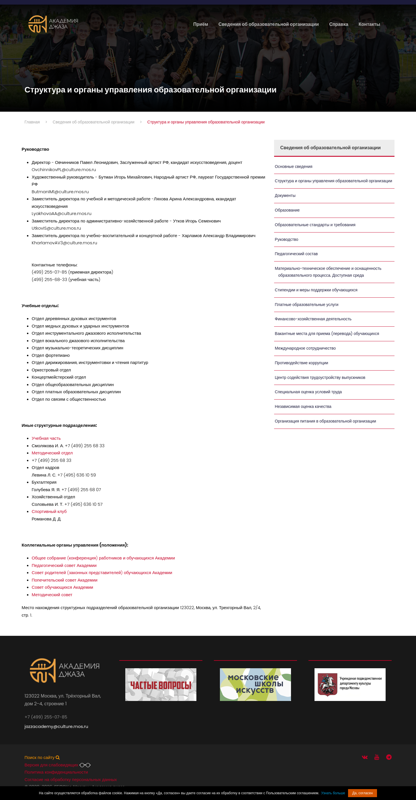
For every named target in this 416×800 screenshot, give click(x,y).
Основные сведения (294, 166)
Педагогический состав (296, 254)
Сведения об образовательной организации (268, 24)
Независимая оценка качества (303, 406)
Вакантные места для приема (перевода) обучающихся (327, 333)
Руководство (286, 239)
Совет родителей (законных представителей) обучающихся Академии (102, 573)
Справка (338, 24)
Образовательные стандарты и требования (315, 225)
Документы (285, 195)
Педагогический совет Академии (64, 565)
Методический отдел (52, 453)
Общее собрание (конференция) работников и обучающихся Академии (103, 558)
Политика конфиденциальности (56, 772)
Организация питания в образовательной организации (325, 421)
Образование (287, 210)
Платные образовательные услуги (307, 304)
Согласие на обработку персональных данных (71, 779)
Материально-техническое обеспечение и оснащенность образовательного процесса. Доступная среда (328, 272)
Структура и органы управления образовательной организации (333, 181)
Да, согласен (362, 793)
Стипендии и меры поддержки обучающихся (316, 290)
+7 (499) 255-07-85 (46, 717)
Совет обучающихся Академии (62, 587)
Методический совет (52, 595)
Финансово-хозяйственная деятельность (313, 319)
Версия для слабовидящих (58, 765)
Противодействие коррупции (301, 363)
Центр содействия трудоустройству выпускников (320, 377)
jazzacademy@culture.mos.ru (56, 726)
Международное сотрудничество (305, 348)
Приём (200, 24)
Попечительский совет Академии (64, 580)
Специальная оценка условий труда (308, 392)
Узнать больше (333, 793)
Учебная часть (46, 438)
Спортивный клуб (49, 511)
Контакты (369, 24)
